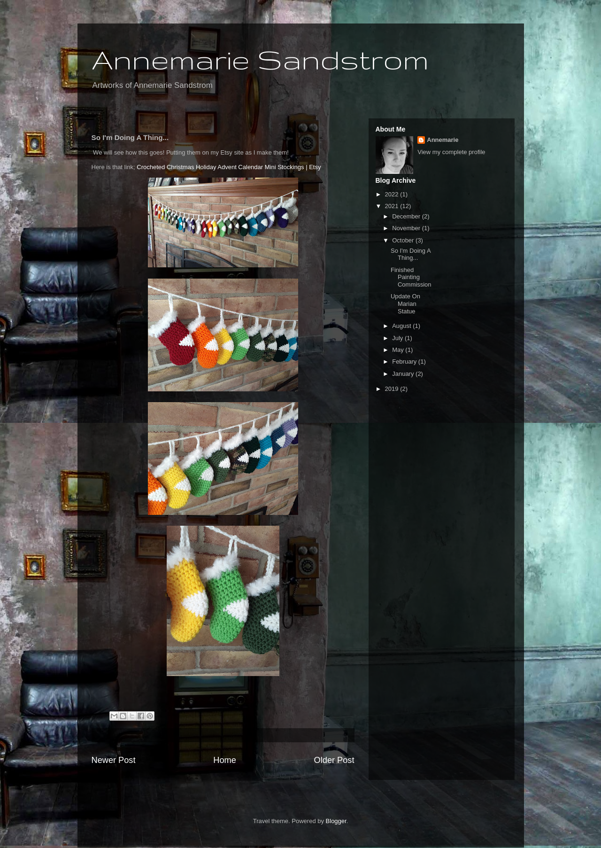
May (398, 349)
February (405, 361)
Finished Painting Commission (411, 277)
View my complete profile (451, 152)
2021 (393, 206)
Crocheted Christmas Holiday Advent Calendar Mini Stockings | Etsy (229, 167)
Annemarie (442, 139)
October (404, 240)
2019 (393, 388)
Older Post (334, 760)
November (407, 228)
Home (224, 760)
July (398, 338)
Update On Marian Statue (405, 303)
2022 (393, 194)
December (407, 216)
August (402, 325)
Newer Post (114, 760)
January (404, 373)
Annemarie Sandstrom (260, 59)
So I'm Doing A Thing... (411, 254)
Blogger (336, 821)
